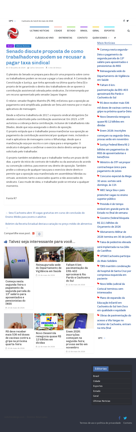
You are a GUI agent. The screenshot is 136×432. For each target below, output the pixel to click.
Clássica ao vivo (44, 37)
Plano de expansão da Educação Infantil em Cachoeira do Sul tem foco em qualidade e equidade (112, 304)
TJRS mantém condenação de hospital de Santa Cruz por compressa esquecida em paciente (114, 272)
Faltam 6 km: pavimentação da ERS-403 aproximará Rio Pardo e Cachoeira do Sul (78, 272)
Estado (71, 30)
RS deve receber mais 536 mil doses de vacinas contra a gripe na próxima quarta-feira (18, 338)
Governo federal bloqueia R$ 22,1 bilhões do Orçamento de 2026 (113, 222)
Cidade (58, 30)
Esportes (109, 30)
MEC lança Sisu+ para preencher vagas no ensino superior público (112, 194)
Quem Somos (100, 37)
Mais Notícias (106, 43)
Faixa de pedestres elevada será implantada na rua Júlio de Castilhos (114, 246)
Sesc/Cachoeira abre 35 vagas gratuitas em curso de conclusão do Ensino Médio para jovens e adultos (45, 214)
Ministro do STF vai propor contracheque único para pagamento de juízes (113, 167)
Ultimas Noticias (39, 30)
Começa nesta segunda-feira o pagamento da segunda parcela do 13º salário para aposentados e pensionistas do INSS (18, 292)
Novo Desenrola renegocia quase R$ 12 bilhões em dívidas (48, 338)
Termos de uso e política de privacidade (100, 423)
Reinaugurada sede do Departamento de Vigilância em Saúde (48, 268)
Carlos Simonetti (36, 68)
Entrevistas (65, 37)
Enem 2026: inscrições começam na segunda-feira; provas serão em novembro (77, 339)
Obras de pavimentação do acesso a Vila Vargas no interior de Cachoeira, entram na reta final (114, 321)
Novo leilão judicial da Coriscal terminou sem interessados (111, 288)
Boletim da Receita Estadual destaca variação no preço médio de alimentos (49, 225)
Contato (82, 37)
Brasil (83, 30)
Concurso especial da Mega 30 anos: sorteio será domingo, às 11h (114, 180)
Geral (96, 30)
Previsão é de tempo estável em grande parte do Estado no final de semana (113, 208)
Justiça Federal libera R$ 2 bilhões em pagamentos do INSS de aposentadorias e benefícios (113, 151)
